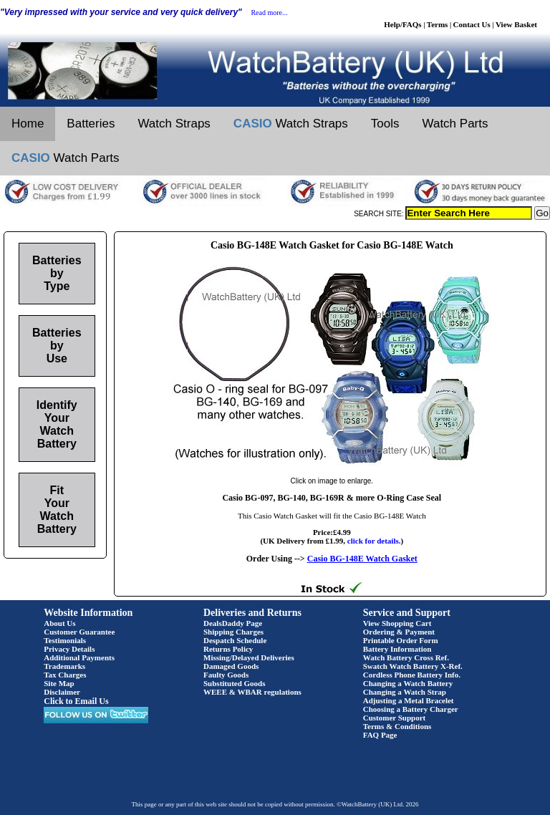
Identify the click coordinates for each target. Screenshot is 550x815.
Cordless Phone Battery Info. (411, 674)
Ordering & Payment (399, 631)
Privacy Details (69, 649)
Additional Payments (79, 657)
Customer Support (394, 717)
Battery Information (397, 649)
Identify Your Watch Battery (57, 424)
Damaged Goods (231, 666)
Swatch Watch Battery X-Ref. (413, 666)
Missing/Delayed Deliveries (248, 657)
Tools (385, 123)
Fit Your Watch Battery (57, 509)
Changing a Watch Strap (404, 692)
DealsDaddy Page (232, 623)
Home (27, 123)
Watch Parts (455, 123)
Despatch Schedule (234, 640)
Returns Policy (228, 649)
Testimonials (65, 640)
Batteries (91, 123)
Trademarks (64, 666)
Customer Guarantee (79, 631)
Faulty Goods (226, 674)
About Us (59, 623)
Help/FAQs (402, 24)
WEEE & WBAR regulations (252, 692)
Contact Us (472, 24)
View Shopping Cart (397, 623)
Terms (437, 24)
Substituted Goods (234, 683)
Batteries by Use (56, 346)
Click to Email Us (76, 701)
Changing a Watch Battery (408, 683)
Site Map (59, 683)
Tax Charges (65, 674)
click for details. (374, 540)
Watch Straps (174, 123)
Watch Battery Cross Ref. (406, 657)
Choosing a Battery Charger (410, 709)
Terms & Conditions (397, 726)
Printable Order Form (400, 640)
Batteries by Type (56, 273)
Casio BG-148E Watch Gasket (362, 559)
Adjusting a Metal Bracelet (408, 700)
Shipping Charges (233, 631)
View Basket (516, 24)
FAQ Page (380, 734)
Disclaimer (62, 692)
